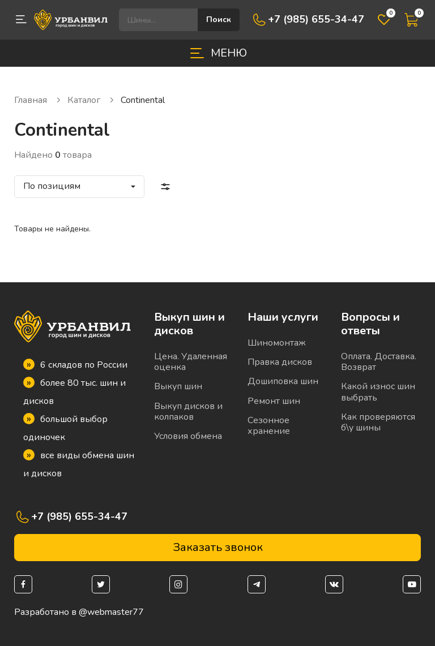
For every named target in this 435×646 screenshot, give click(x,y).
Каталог (91, 100)
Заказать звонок (218, 547)
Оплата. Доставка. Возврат (378, 361)
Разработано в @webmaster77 (79, 612)
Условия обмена (188, 436)
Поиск (218, 19)
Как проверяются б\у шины (378, 422)
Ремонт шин (274, 401)
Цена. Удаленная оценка (190, 361)
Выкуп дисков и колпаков (188, 411)
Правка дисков (280, 362)
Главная (38, 100)
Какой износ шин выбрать (378, 391)
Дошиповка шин (283, 381)
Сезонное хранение (269, 425)
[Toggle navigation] (217, 53)
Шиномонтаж (277, 343)
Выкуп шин (178, 386)
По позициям (51, 186)
